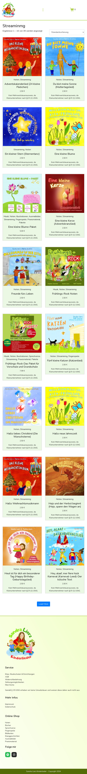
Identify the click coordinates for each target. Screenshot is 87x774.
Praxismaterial (11, 741)
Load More (43, 604)
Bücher (8, 725)
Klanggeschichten (12, 736)
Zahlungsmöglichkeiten (14, 682)
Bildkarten (9, 733)
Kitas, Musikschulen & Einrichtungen (20, 674)
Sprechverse (10, 728)
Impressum (9, 704)
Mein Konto (9, 685)
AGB (7, 677)
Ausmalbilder (10, 739)
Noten (7, 722)
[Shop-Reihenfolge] (66, 32)
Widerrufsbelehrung (13, 679)
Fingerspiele (10, 730)
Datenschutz (10, 707)
